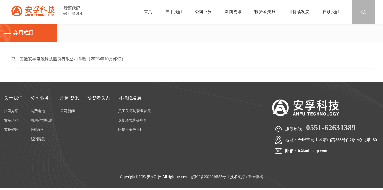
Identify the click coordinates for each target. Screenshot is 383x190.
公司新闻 (67, 111)
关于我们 (173, 11)
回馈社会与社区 (131, 130)
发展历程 (11, 120)
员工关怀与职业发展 (134, 111)
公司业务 (203, 11)
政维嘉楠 (255, 177)
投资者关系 (264, 11)
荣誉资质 (11, 130)
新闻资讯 (233, 11)
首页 (148, 11)
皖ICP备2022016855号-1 (210, 177)
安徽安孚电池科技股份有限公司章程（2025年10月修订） (89, 59)
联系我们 (330, 11)
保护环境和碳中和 (132, 120)
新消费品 (38, 139)
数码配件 (38, 130)
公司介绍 (11, 111)
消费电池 (38, 111)
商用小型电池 (41, 120)
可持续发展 (298, 11)
